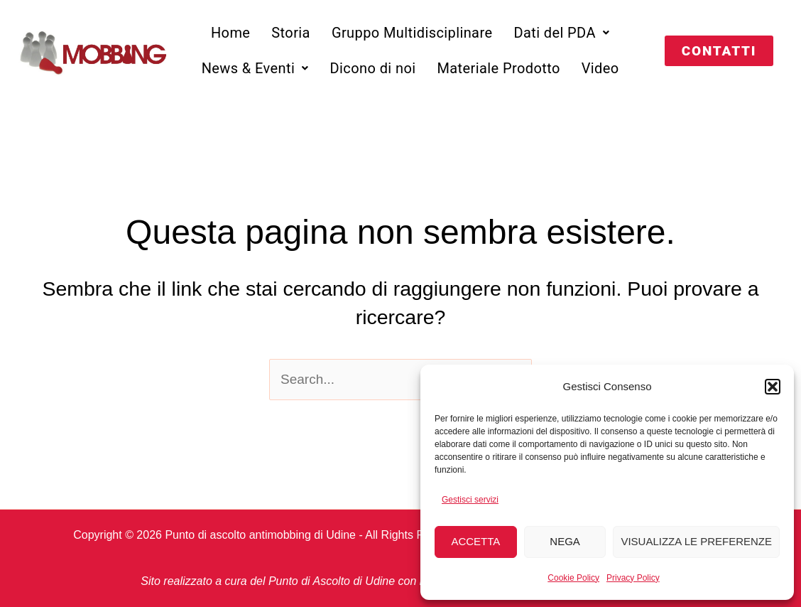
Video (600, 68)
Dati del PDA (561, 32)
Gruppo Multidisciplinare (412, 32)
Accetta (475, 541)
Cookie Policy (573, 578)
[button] (772, 387)
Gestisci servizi (470, 500)
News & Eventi (255, 68)
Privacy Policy (633, 578)
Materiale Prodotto (498, 68)
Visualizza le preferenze (696, 541)
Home (230, 32)
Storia (290, 32)
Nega (565, 541)
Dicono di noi (373, 68)
